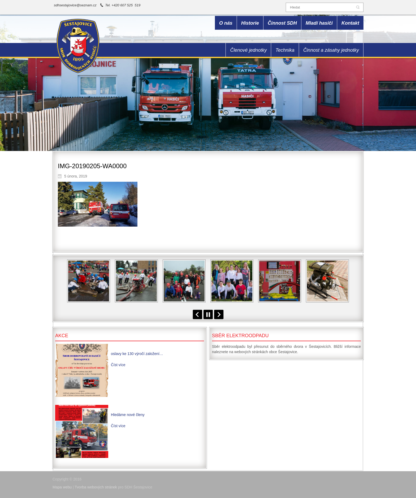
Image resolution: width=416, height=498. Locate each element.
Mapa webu (62, 487)
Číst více (118, 365)
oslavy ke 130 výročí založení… (137, 354)
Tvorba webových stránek (96, 487)
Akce (61, 335)
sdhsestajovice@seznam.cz (75, 5)
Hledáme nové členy (128, 415)
